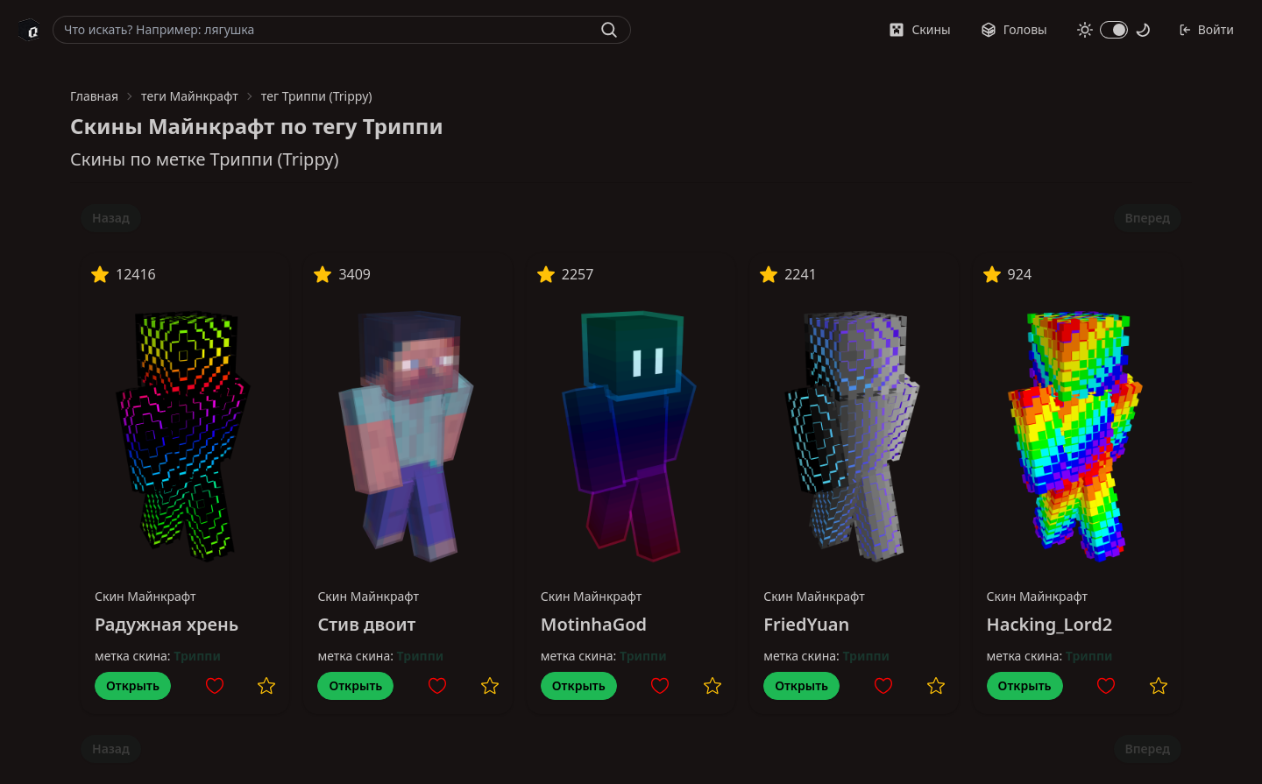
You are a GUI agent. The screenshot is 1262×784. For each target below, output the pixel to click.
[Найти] (609, 29)
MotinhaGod (594, 624)
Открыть (133, 685)
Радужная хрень (166, 624)
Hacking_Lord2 (1050, 624)
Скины (919, 29)
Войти (1206, 29)
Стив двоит (366, 624)
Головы (1014, 29)
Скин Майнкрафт (145, 596)
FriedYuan (806, 624)
